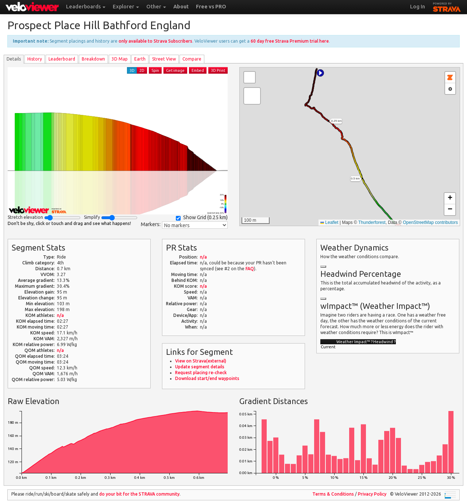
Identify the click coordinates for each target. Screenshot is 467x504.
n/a (60, 315)
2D (141, 70)
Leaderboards (85, 6)
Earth (140, 59)
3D (132, 70)
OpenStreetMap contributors (430, 222)
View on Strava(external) (200, 360)
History (34, 59)
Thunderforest (372, 222)
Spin (155, 70)
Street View (164, 59)
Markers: (151, 224)
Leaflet (329, 222)
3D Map (120, 59)
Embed (198, 70)
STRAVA (447, 6)
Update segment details (199, 366)
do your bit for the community (139, 494)
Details (14, 59)
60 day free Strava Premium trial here (290, 41)
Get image (175, 70)
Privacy (372, 494)
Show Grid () (202, 217)
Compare (191, 59)
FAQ (250, 268)
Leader (62, 59)
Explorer (126, 6)
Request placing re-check (201, 372)
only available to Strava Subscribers (155, 41)
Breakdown (93, 59)
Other (156, 6)
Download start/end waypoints (207, 378)
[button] (320, 73)
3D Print (218, 70)
